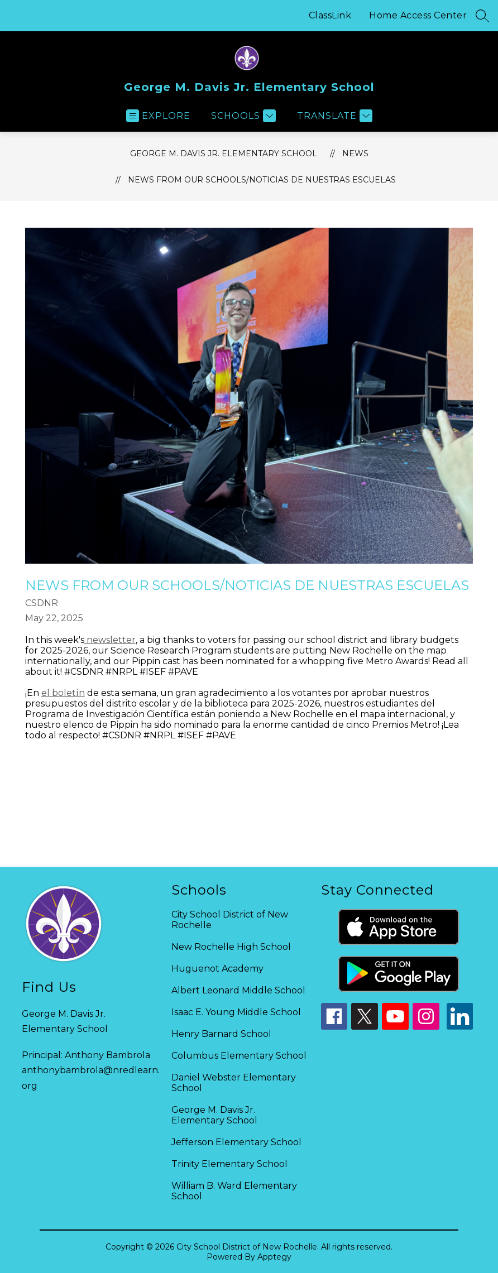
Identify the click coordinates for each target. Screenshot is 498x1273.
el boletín (63, 693)
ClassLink (330, 15)
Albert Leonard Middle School (238, 990)
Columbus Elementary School (239, 1055)
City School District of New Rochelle (229, 919)
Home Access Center (418, 15)
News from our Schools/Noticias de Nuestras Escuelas (262, 180)
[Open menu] (158, 116)
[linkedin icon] (460, 1026)
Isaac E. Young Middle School (236, 1012)
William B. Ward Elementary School (234, 1191)
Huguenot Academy (217, 968)
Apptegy (274, 1257)
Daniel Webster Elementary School (233, 1082)
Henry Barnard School (221, 1034)
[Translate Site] (333, 116)
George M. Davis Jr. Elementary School (223, 153)
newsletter (110, 640)
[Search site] (482, 15)
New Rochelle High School (231, 946)
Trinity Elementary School (229, 1164)
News (355, 153)
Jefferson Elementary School (236, 1142)
